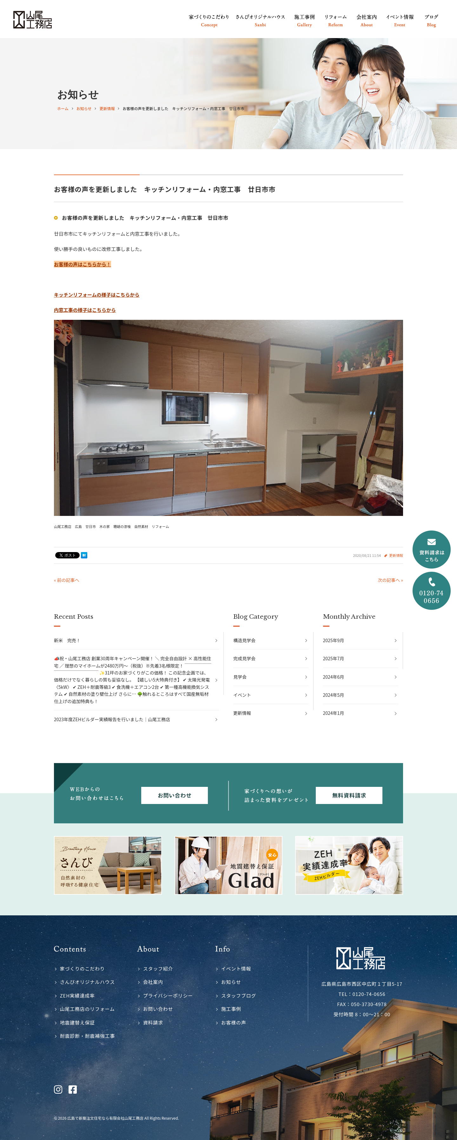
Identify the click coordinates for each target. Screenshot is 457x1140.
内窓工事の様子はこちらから (85, 309)
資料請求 (153, 1022)
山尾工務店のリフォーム (87, 1008)
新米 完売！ (67, 640)
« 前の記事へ (66, 580)
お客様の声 (233, 1022)
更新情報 (396, 555)
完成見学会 (244, 658)
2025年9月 (333, 640)
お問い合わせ (158, 1008)
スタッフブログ (238, 995)
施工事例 (231, 1008)
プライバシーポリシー (168, 995)
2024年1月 (333, 713)
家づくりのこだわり (82, 968)
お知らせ (231, 982)
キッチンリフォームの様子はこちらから (97, 294)
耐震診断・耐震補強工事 (87, 1035)
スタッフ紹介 (158, 968)
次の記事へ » (390, 580)
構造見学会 (244, 640)
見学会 (240, 677)
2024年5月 (333, 695)
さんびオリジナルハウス (87, 982)
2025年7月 (333, 658)
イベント (242, 695)
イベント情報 (236, 968)
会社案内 (153, 982)
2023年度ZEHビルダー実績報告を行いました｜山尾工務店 (112, 719)
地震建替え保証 (77, 1022)
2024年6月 (333, 677)
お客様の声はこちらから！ (82, 264)
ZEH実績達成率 (77, 995)
